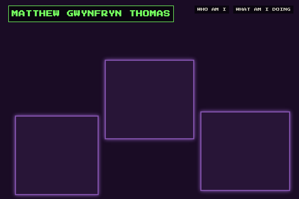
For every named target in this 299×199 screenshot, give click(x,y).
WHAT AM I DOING (263, 9)
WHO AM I (211, 9)
